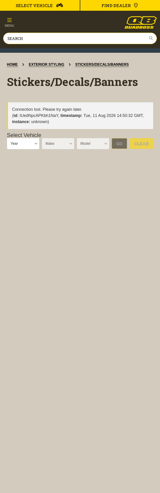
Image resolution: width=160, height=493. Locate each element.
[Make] (58, 143)
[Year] (23, 143)
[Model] (93, 143)
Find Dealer (120, 5)
